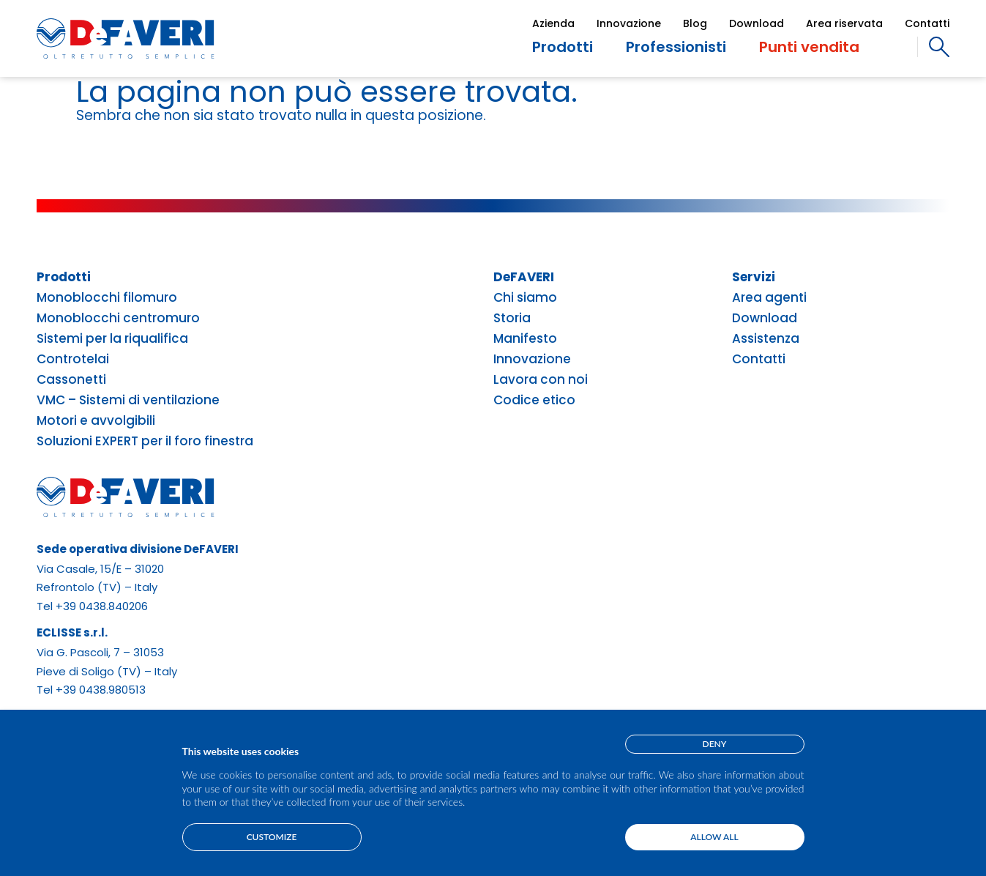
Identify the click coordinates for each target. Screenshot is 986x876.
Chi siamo (525, 298)
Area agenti (769, 298)
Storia (512, 318)
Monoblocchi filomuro (107, 298)
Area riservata (844, 23)
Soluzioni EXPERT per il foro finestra (145, 441)
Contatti (927, 23)
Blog (695, 23)
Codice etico (534, 400)
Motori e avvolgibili (96, 421)
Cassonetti (71, 380)
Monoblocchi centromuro (118, 318)
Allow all (714, 836)
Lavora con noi (540, 380)
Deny (715, 743)
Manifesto (525, 339)
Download (756, 23)
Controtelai (73, 359)
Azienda (553, 23)
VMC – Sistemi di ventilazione (128, 400)
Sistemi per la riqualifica (112, 339)
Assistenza (765, 339)
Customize (272, 836)
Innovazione (629, 23)
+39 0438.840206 (102, 606)
